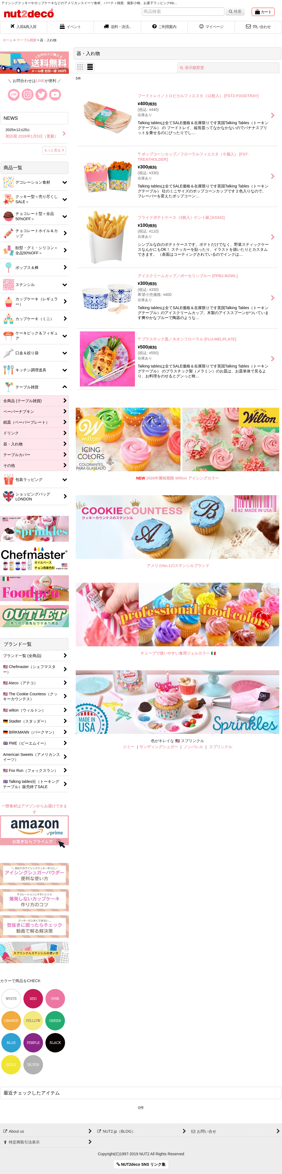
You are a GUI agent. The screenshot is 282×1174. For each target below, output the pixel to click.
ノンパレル (193, 747)
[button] (117, 27)
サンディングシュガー (158, 747)
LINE (40, 80)
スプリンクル (220, 747)
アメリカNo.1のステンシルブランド (178, 565)
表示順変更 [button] (192, 68)
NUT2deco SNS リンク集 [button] (141, 1164)
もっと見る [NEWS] (54, 150)
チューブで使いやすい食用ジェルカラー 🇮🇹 (178, 653)
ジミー (128, 747)
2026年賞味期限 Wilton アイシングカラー (182, 478)
